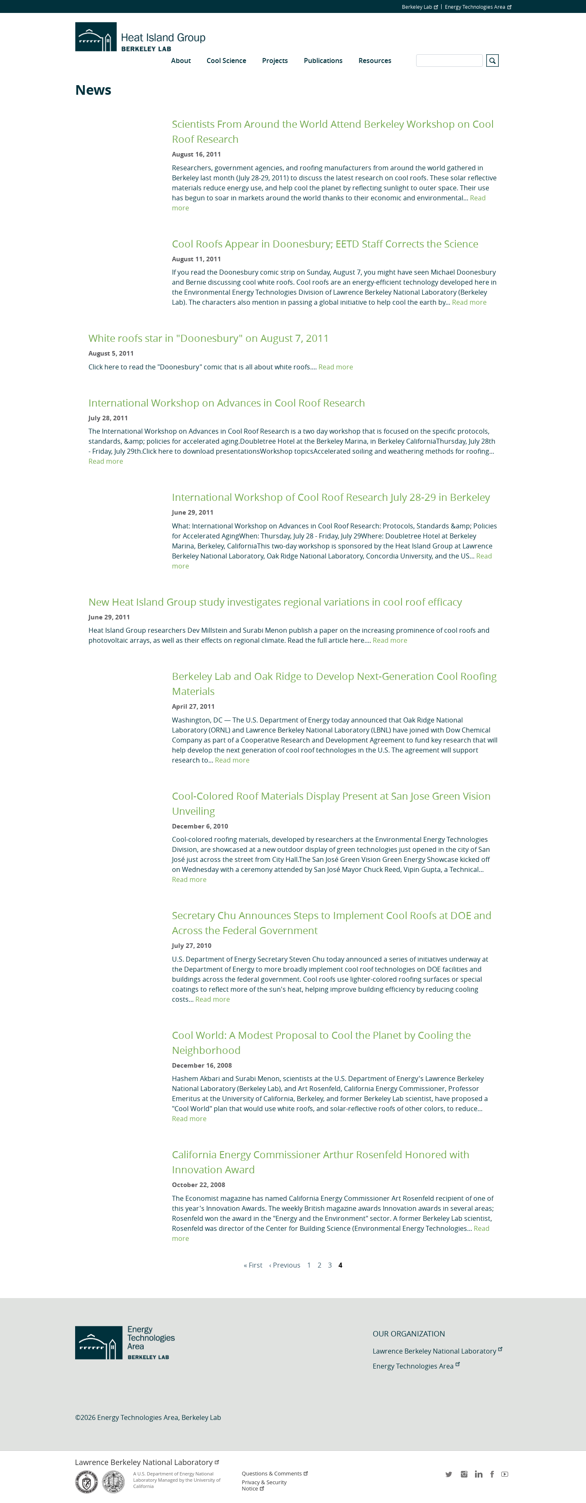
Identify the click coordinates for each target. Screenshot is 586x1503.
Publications (323, 60)
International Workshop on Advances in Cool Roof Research (226, 402)
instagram (464, 1476)
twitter (450, 1476)
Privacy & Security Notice (264, 1485)
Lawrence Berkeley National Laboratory (437, 1351)
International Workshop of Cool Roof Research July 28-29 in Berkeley (331, 497)
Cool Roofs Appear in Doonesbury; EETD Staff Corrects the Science (325, 243)
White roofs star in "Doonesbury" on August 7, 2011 (208, 338)
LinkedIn (478, 1476)
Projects (275, 60)
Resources (375, 60)
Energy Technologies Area (478, 6)
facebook (492, 1476)
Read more (469, 302)
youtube (506, 1476)
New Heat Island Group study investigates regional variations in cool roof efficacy (275, 602)
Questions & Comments (275, 1473)
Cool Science (226, 60)
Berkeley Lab (420, 6)
